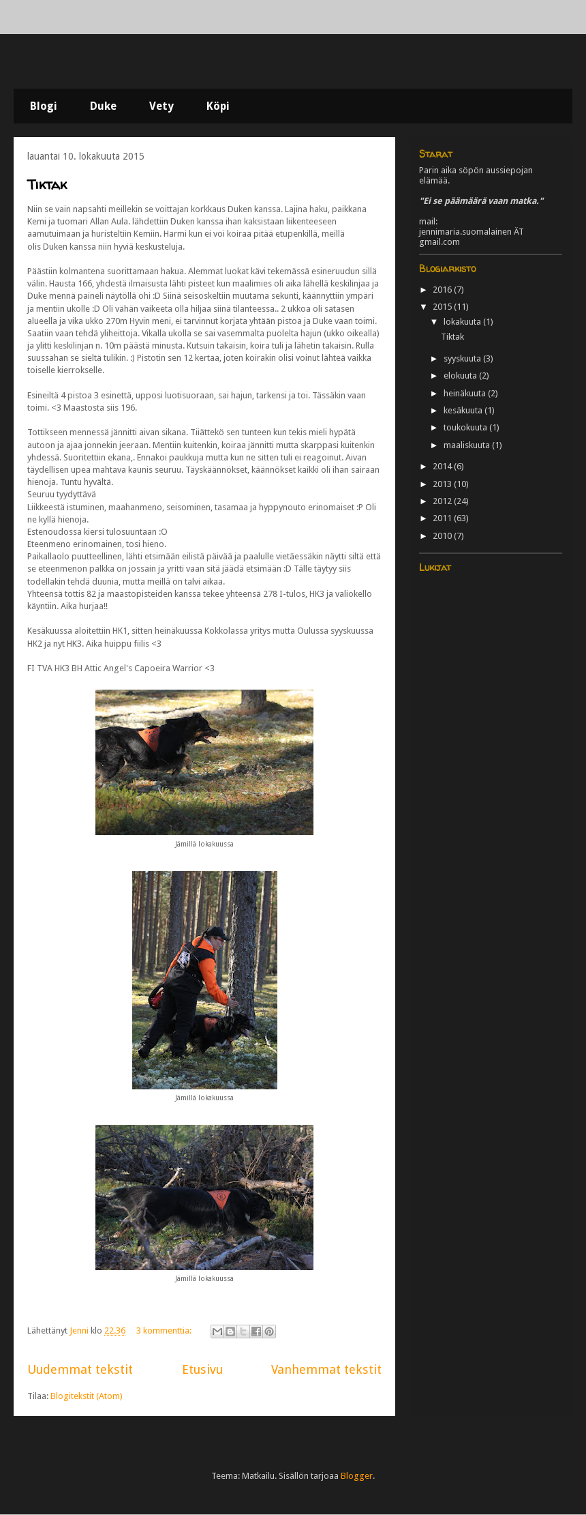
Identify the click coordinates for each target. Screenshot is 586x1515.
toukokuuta (466, 427)
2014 (443, 466)
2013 (443, 484)
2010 (443, 536)
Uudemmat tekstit (80, 1369)
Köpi (218, 106)
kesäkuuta (464, 410)
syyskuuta (463, 358)
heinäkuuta (466, 393)
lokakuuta (463, 322)
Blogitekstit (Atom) (86, 1396)
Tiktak (47, 184)
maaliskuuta (468, 445)
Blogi (43, 106)
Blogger (357, 1476)
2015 (443, 306)
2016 (443, 289)
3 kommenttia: (165, 1330)
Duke (103, 106)
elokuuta (461, 375)
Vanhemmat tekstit (326, 1369)
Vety (161, 106)
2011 (443, 518)
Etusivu (202, 1369)
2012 (443, 501)
